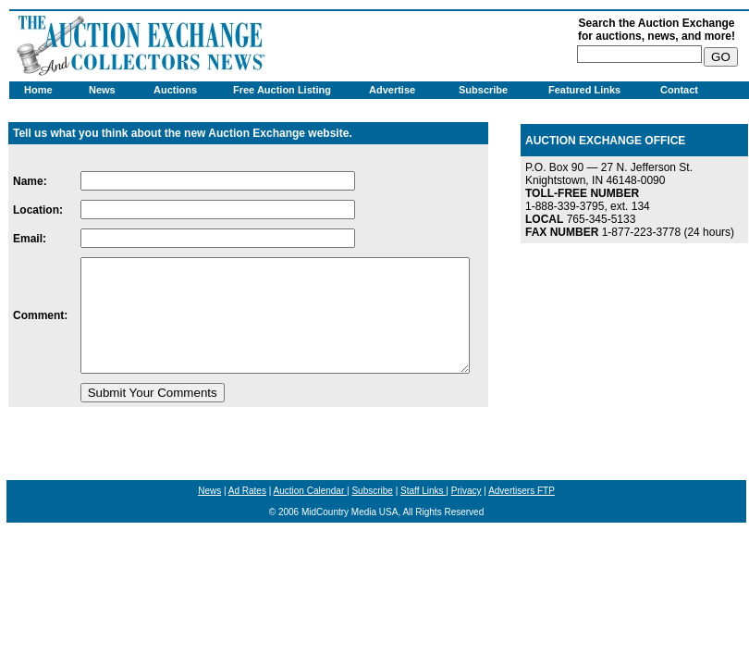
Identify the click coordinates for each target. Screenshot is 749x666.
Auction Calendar (311, 491)
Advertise (392, 89)
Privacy (466, 491)
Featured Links (584, 89)
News (102, 89)
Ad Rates (247, 491)
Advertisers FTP (521, 491)
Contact (679, 89)
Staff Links (423, 491)
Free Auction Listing (282, 89)
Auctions (175, 89)
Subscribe (483, 89)
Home (38, 89)
